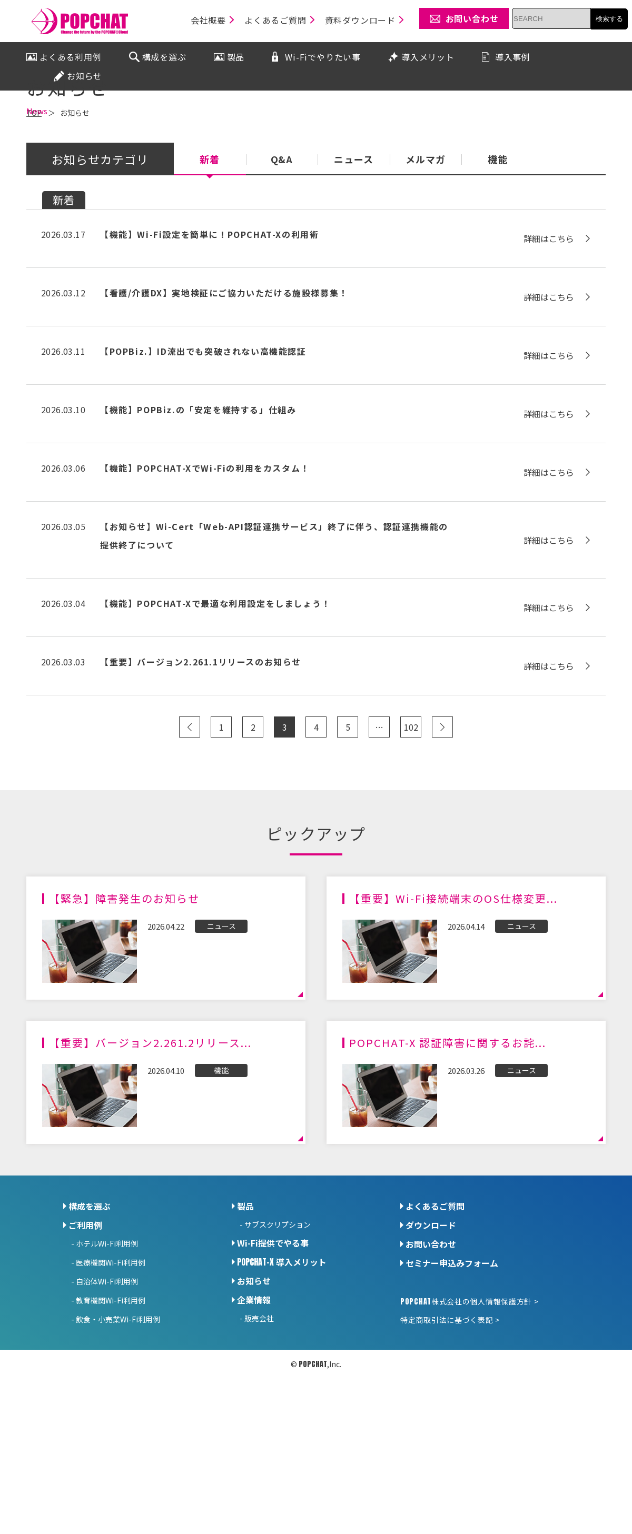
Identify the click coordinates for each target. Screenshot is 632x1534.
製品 (245, 1298)
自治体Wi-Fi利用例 (107, 1373)
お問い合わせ (431, 1336)
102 (411, 819)
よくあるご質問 (435, 1298)
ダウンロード (431, 1317)
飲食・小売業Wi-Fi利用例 (118, 1411)
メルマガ (426, 252)
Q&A (282, 252)
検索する (609, 19)
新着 (210, 252)
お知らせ (254, 1373)
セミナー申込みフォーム (452, 1355)
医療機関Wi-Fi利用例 (110, 1354)
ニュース (353, 252)
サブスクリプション (277, 1316)
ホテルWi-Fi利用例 (107, 1335)
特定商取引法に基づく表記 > (450, 1412)
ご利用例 (85, 1317)
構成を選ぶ (89, 1298)
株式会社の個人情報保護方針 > (469, 1393)
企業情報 (254, 1392)
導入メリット (282, 1354)
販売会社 (259, 1410)
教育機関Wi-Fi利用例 (110, 1392)
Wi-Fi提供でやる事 (273, 1335)
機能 (498, 252)
